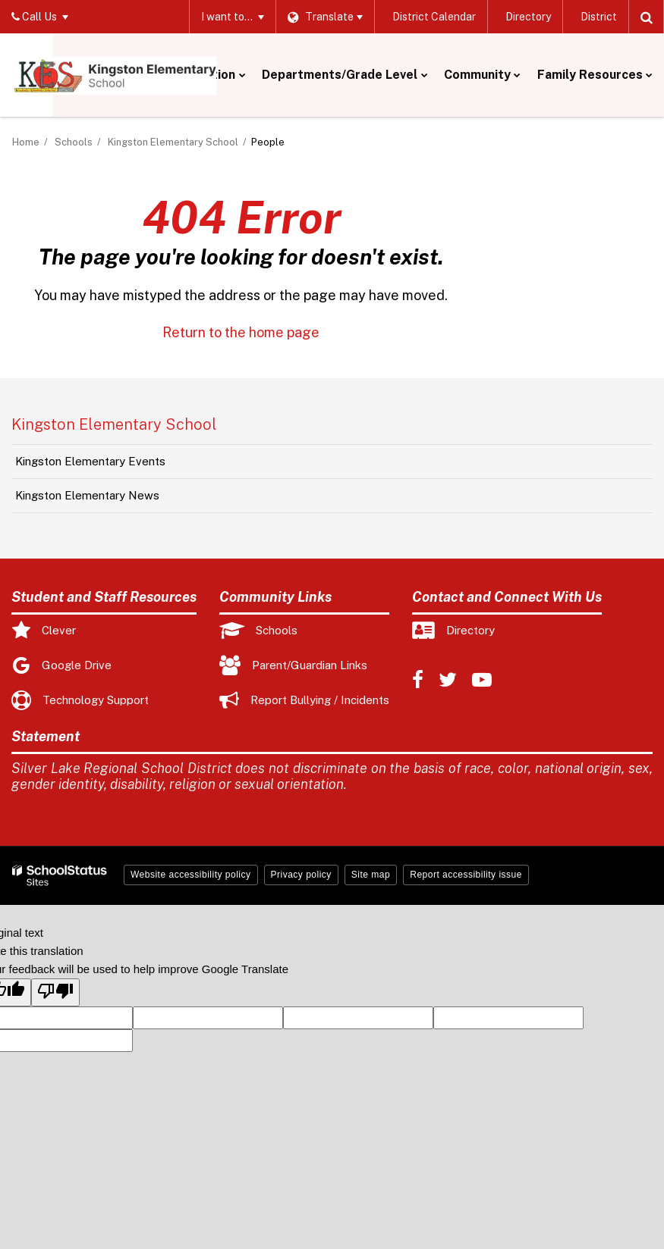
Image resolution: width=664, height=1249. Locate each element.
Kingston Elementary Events (90, 461)
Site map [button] (370, 874)
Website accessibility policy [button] (191, 874)
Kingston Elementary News (87, 495)
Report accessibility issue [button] (466, 874)
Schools (74, 142)
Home (25, 142)
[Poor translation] (55, 992)
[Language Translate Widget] (324, 16)
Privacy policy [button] (301, 874)
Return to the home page (240, 332)
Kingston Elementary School (173, 142)
